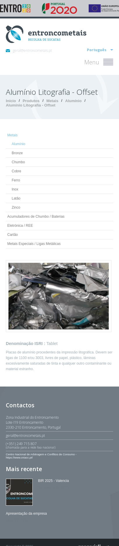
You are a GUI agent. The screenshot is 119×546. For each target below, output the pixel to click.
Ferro (16, 180)
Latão (16, 198)
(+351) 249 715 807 (59, 445)
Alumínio (73, 101)
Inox (15, 189)
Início (11, 101)
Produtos (31, 101)
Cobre (16, 171)
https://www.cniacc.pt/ (19, 457)
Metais (52, 101)
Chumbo (18, 162)
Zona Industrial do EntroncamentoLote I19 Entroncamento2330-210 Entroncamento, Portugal (33, 422)
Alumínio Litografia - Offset (30, 105)
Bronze (17, 153)
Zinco (16, 207)
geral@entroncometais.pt (29, 50)
